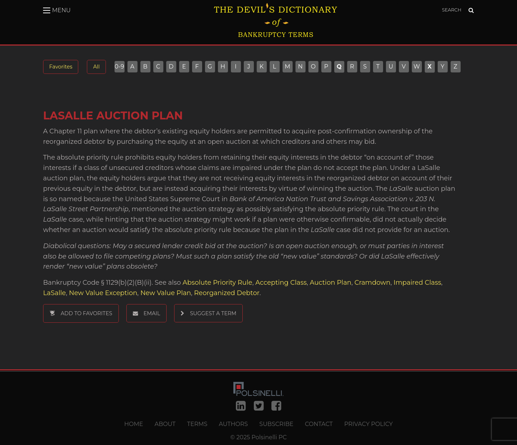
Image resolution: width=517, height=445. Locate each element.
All (96, 66)
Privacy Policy (368, 424)
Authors (233, 424)
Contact (318, 424)
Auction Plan (330, 283)
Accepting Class (281, 283)
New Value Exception (103, 293)
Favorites (60, 66)
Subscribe (276, 424)
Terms (197, 424)
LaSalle (54, 293)
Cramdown (372, 283)
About (165, 424)
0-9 (119, 67)
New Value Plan (165, 293)
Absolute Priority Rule (217, 283)
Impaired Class (417, 283)
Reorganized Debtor (227, 293)
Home (133, 424)
